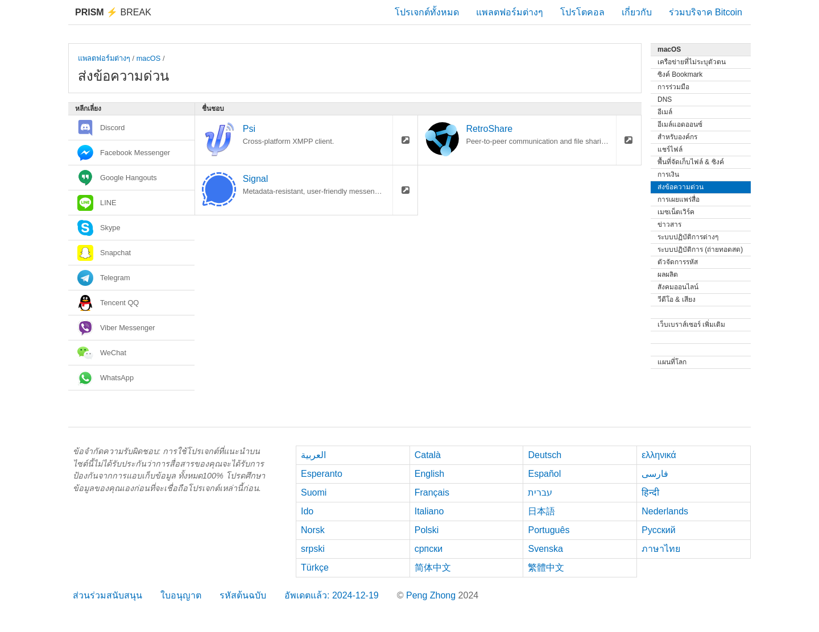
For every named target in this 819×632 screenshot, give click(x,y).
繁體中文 (546, 567)
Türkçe (315, 567)
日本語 (541, 511)
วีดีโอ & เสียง (676, 299)
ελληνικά (659, 455)
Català (428, 455)
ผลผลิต (667, 274)
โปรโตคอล (582, 12)
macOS (148, 58)
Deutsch (544, 455)
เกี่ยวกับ (637, 12)
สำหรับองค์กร (677, 137)
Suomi (313, 492)
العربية (313, 455)
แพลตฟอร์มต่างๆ (509, 12)
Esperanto (321, 474)
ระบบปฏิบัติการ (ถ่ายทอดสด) (700, 249)
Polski (427, 530)
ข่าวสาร (669, 224)
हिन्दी (650, 492)
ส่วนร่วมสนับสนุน (107, 595)
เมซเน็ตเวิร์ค (675, 212)
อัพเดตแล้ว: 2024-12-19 (331, 595)
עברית (540, 492)
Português (548, 530)
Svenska (545, 549)
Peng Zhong (432, 595)
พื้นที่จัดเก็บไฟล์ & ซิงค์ (690, 162)
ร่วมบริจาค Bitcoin (705, 12)
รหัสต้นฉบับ (243, 595)
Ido (307, 511)
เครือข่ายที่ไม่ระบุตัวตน (691, 62)
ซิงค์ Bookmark (679, 74)
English (429, 474)
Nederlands (665, 511)
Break (113, 12)
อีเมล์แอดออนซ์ (679, 124)
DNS (664, 99)
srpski (313, 549)
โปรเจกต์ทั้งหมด (427, 12)
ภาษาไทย (661, 549)
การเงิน (668, 174)
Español (544, 474)
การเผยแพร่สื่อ (678, 199)
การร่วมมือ (673, 87)
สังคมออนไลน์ (677, 287)
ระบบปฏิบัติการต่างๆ (687, 237)
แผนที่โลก (671, 362)
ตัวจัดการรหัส (677, 262)
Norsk (313, 530)
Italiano (429, 511)
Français (432, 492)
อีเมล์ (664, 112)
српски (429, 549)
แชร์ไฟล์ (669, 149)
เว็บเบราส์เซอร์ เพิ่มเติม (691, 325)
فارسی (655, 474)
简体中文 (433, 567)
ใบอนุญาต (180, 595)
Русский (658, 530)
